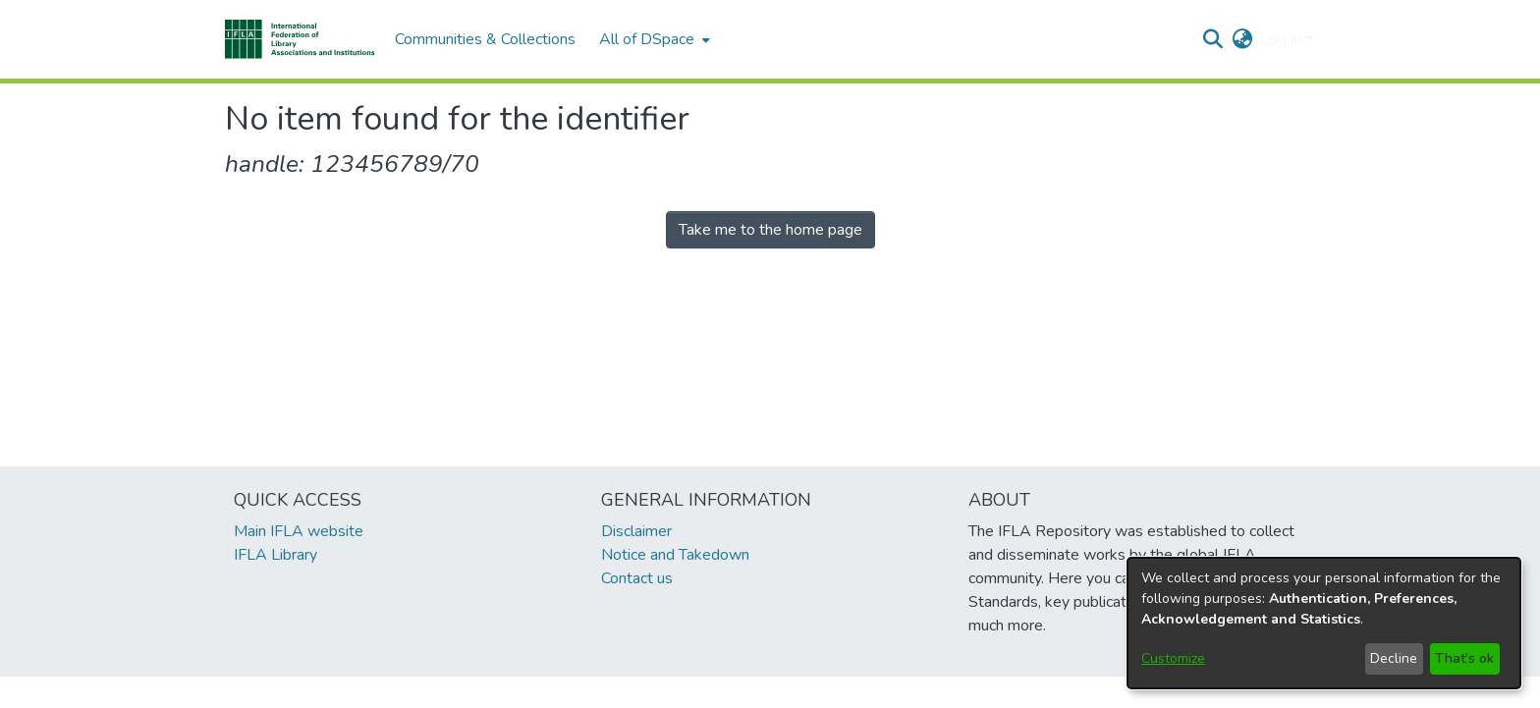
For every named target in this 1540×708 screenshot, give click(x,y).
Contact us (637, 578)
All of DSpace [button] (646, 39)
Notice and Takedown (675, 555)
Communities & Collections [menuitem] (485, 39)
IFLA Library (275, 555)
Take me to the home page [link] (770, 230)
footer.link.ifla (683, 692)
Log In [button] (1283, 39)
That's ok (1464, 658)
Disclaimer (636, 531)
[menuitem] (652, 39)
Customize (1173, 658)
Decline (1393, 658)
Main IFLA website (298, 531)
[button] (300, 39)
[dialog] (1324, 623)
